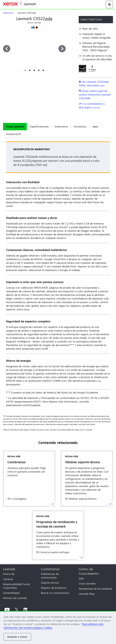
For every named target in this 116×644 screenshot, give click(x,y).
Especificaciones (39, 126)
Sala (81, 578)
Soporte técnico (50, 582)
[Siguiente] (62, 48)
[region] (58, 627)
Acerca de (8, 574)
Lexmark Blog (86, 593)
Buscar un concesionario (55, 593)
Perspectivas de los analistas (95, 588)
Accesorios (80, 126)
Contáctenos (50, 569)
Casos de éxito (87, 583)
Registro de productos (53, 587)
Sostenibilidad (11, 593)
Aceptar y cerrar (17, 636)
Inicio (38, 4)
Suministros (61, 126)
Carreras (8, 579)
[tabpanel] (58, 274)
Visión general (15, 126)
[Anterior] (6, 48)
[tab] (25, 70)
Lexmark (9, 569)
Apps (95, 126)
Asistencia (13, 134)
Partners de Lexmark (15, 598)
